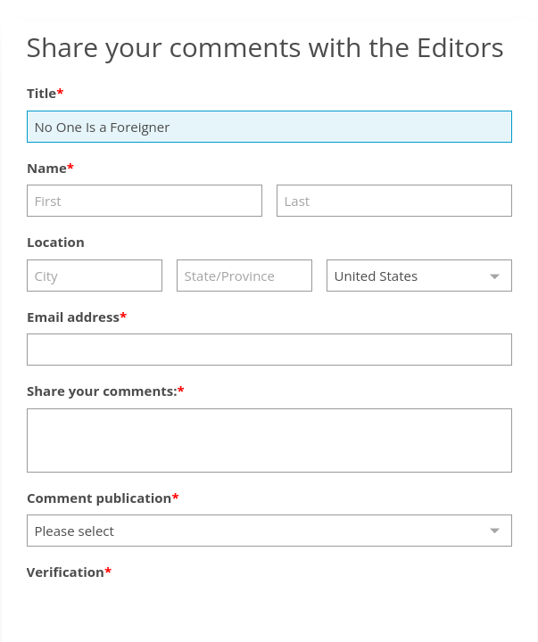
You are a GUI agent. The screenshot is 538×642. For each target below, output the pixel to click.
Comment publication (99, 497)
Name (47, 168)
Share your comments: (102, 390)
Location (56, 242)
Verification (65, 571)
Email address (73, 316)
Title (41, 93)
